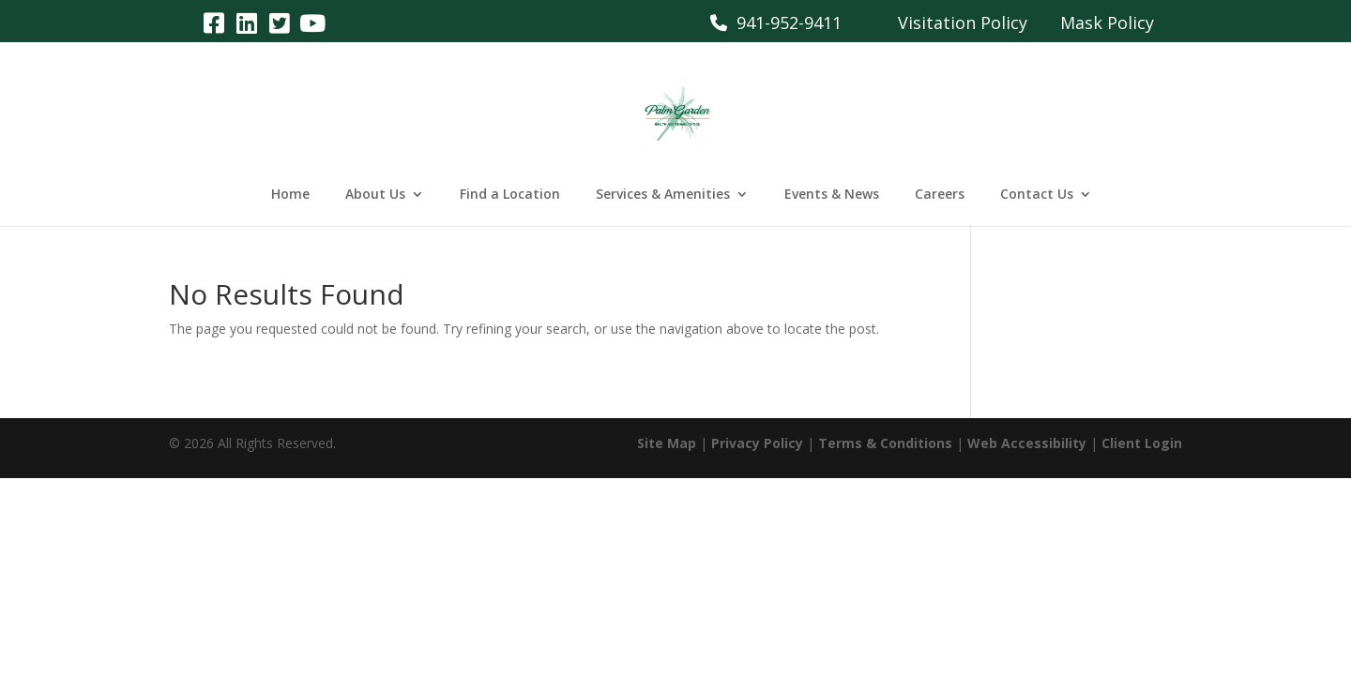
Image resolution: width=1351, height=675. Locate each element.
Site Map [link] (666, 443)
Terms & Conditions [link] (885, 443)
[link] (213, 22)
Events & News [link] (831, 195)
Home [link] (290, 195)
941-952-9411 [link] (776, 22)
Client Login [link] (1141, 443)
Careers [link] (939, 195)
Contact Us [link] (1036, 195)
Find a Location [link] (510, 195)
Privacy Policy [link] (757, 443)
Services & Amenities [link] (663, 195)
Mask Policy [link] (1107, 22)
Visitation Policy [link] (962, 22)
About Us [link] (375, 195)
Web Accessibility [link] (1026, 443)
